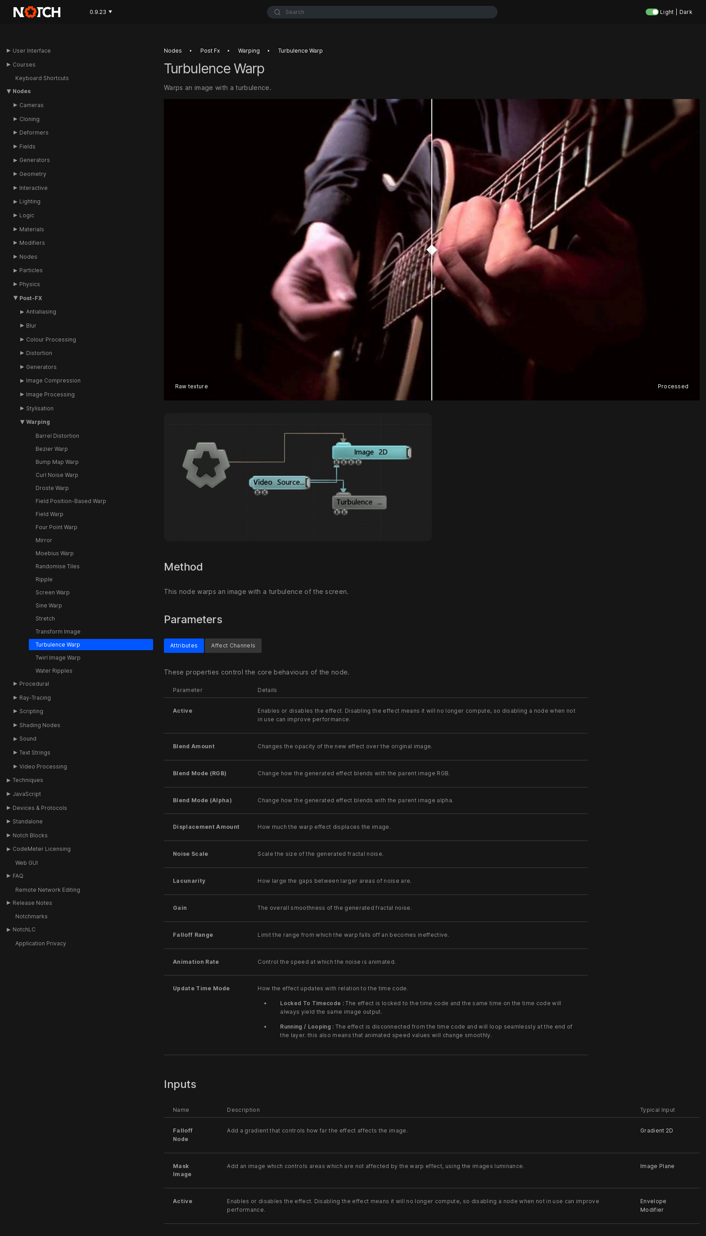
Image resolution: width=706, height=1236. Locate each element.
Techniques (28, 780)
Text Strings (34, 752)
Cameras (31, 105)
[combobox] (382, 12)
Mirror (44, 540)
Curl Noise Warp (57, 475)
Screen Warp (53, 592)
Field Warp (49, 514)
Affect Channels (233, 645)
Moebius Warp (55, 553)
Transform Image (58, 631)
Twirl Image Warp (58, 657)
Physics (29, 284)
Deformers (34, 132)
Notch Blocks (30, 835)
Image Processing (50, 394)
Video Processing (43, 766)
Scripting (31, 711)
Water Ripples (54, 670)
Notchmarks (31, 916)
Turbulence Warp (58, 644)
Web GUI (26, 862)
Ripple (44, 579)
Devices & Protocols (40, 808)
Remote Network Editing (47, 889)
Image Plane (657, 1165)
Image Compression (53, 380)
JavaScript (27, 794)
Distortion (39, 353)
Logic (26, 215)
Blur (31, 325)
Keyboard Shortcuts (42, 78)
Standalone (28, 821)
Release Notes (32, 902)
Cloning (29, 119)
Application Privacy (40, 943)
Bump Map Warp (57, 461)
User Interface (32, 50)
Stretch (45, 618)
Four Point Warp (56, 527)
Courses (24, 64)
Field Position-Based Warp (71, 501)
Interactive (33, 187)
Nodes (22, 91)
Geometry (32, 174)
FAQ (18, 875)
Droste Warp (52, 488)
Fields (27, 146)
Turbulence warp (300, 50)
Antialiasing (41, 311)
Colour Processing (51, 339)
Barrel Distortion (57, 435)
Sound (27, 738)
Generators (34, 160)
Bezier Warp (52, 448)
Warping (38, 421)
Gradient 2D (657, 1130)
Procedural (34, 683)
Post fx (210, 50)
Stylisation (40, 408)
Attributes (184, 645)
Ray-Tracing (35, 697)
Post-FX (30, 298)
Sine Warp (49, 605)
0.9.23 (101, 12)
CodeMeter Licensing (42, 848)
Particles (31, 270)
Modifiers (32, 242)
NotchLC (24, 929)
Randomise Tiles (58, 566)
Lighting (30, 201)
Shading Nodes (39, 725)
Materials (31, 229)
